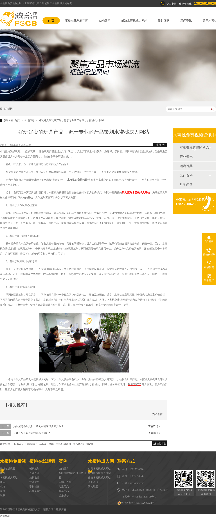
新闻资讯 (186, 20)
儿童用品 (64, 486)
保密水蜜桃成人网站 (99, 477)
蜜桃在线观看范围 (76, 20)
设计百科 (186, 175)
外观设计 (34, 473)
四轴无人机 (65, 482)
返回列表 (160, 144)
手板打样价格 (63, 444)
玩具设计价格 (46, 444)
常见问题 (29, 120)
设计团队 (164, 20)
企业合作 (93, 482)
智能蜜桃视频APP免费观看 (72, 475)
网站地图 (93, 486)
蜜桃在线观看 (7, 468)
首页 (17, 120)
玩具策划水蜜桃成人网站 (136, 192)
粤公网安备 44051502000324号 (135, 503)
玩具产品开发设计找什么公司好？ (32, 433)
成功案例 (105, 20)
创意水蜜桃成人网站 (99, 468)
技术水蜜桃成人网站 (99, 473)
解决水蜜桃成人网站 (134, 20)
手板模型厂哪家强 (83, 444)
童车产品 (64, 491)
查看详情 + (154, 426)
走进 (2, 491)
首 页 (51, 20)
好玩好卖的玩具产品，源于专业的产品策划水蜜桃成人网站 (71, 120)
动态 (2, 486)
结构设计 (34, 477)
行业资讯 (186, 156)
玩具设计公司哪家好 (25, 444)
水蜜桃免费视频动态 (194, 147)
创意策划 (34, 468)
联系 (2, 495)
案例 (2, 473)
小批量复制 (35, 491)
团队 (2, 482)
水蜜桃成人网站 (9, 477)
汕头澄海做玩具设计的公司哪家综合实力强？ (38, 426)
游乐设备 (64, 495)
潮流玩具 (186, 166)
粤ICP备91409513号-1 (144, 496)
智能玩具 (64, 468)
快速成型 (34, 482)
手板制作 (34, 486)
